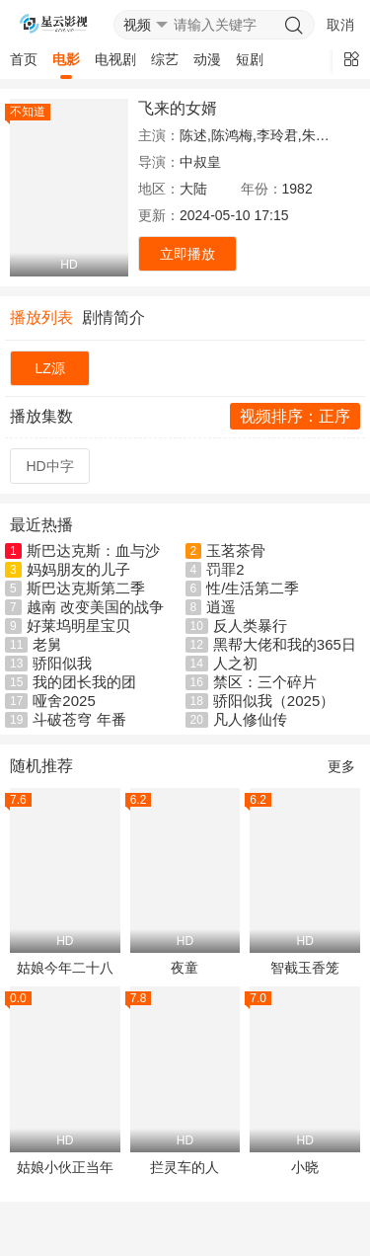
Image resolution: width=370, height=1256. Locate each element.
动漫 (207, 59)
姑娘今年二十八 (65, 968)
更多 (341, 766)
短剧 (249, 59)
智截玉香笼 (304, 968)
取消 (340, 25)
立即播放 (187, 254)
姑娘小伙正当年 (65, 1167)
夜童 (184, 968)
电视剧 (115, 59)
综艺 (165, 59)
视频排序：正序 (295, 416)
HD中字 (50, 466)
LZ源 (49, 368)
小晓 (305, 1167)
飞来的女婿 (177, 108)
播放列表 (41, 317)
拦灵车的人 (184, 1167)
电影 (66, 59)
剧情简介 (113, 317)
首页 (23, 59)
